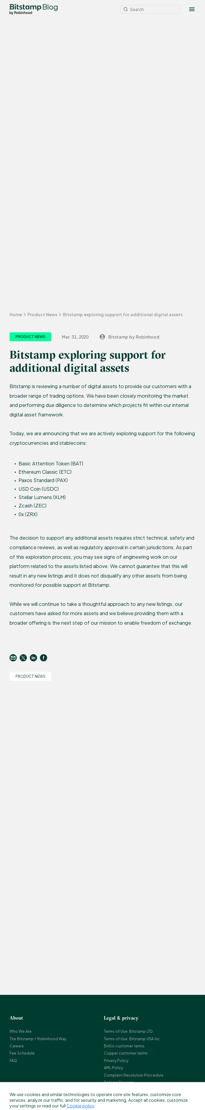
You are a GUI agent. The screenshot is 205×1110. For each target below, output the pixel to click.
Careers (17, 1046)
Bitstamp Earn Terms (122, 1089)
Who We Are (21, 1031)
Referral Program (119, 1082)
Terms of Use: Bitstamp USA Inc (132, 1039)
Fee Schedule (22, 1053)
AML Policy (113, 1068)
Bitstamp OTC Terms (122, 1097)
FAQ (13, 1060)
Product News (42, 314)
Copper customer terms (126, 1053)
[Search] (150, 9)
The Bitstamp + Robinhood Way (38, 1039)
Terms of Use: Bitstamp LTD (128, 1031)
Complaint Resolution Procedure (134, 1075)
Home (16, 314)
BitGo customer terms (124, 1046)
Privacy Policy (116, 1060)
